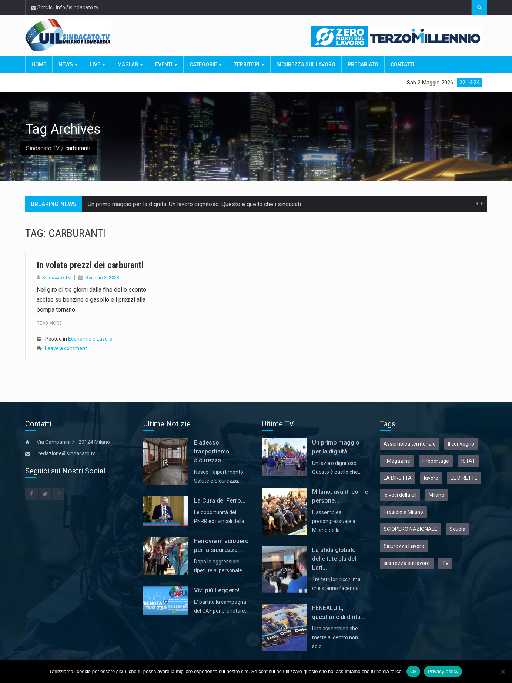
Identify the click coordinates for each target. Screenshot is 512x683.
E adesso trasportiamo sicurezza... (212, 451)
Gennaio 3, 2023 (102, 277)
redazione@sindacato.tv (66, 453)
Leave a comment (66, 348)
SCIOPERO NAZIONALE (410, 529)
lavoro (431, 478)
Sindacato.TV (43, 148)
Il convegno (461, 444)
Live (97, 64)
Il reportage (435, 461)
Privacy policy (443, 671)
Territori (249, 64)
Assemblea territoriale (410, 444)
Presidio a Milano (403, 512)
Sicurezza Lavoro (404, 546)
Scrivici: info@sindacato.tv (64, 7)
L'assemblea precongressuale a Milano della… (333, 521)
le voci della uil (400, 495)
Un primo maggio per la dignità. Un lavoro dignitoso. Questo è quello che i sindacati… (196, 204)
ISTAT (468, 461)
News (68, 64)
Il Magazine (397, 461)
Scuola (457, 529)
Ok (413, 671)
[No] (502, 671)
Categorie (206, 64)
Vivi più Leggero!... (219, 590)
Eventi (166, 64)
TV (445, 563)
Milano (436, 495)
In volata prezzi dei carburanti (91, 265)
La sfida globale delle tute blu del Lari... (334, 558)
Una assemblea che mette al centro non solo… (335, 637)
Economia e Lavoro (90, 339)
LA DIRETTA (398, 478)
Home (38, 64)
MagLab (130, 64)
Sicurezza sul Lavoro (306, 64)
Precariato (363, 64)
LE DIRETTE (464, 478)
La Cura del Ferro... (219, 500)
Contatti (402, 64)
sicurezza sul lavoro (407, 563)
